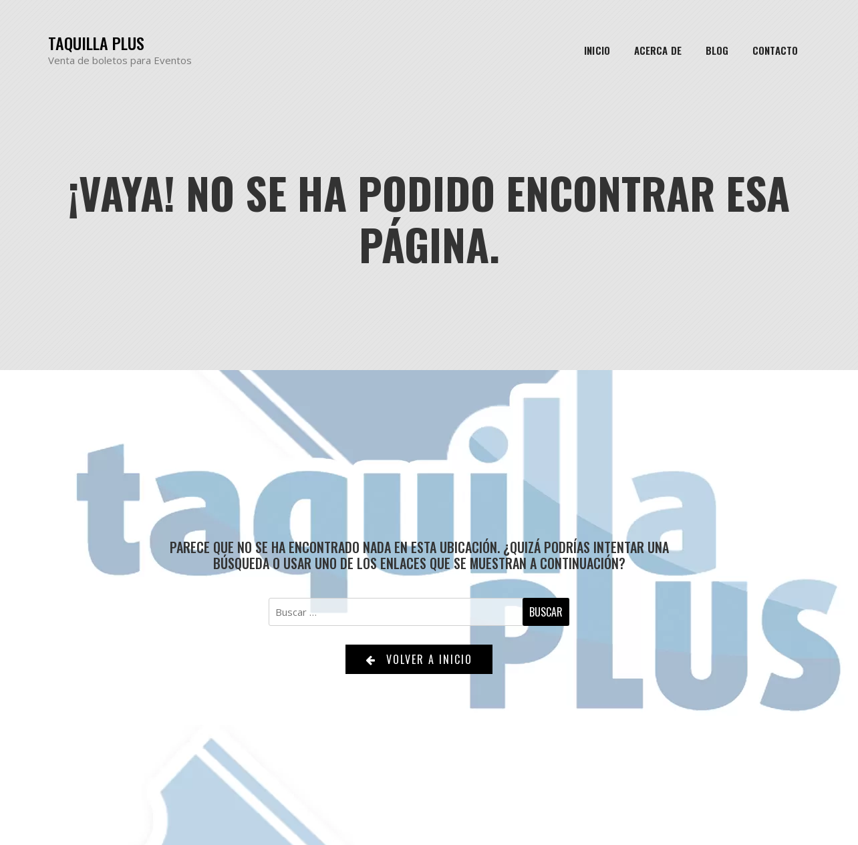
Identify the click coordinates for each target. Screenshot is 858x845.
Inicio (597, 50)
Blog (717, 50)
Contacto (775, 50)
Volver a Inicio (419, 659)
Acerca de (658, 50)
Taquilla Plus (96, 43)
